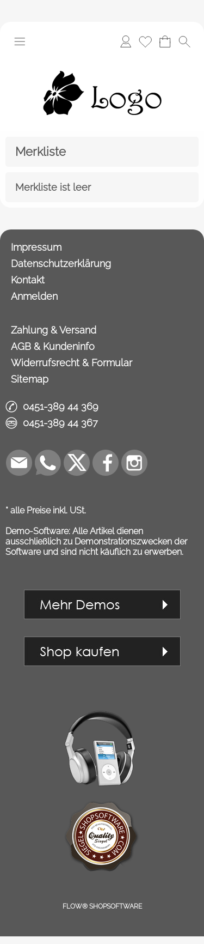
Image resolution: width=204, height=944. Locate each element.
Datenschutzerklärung (61, 263)
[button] (19, 41)
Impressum (36, 247)
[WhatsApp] (47, 462)
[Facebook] (105, 462)
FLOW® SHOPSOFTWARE (102, 906)
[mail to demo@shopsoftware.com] (19, 462)
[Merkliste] (145, 41)
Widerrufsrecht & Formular (71, 362)
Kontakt (28, 280)
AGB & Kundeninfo (53, 346)
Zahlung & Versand (53, 330)
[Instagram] (134, 462)
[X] (76, 462)
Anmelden (34, 296)
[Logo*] (102, 59)
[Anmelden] (126, 41)
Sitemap (29, 379)
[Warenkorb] (165, 41)
